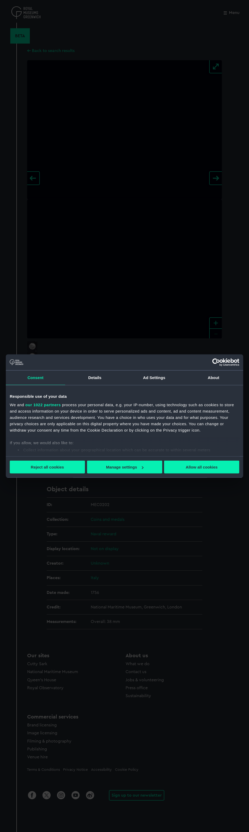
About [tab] (213, 377)
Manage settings (124, 467)
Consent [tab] (35, 377)
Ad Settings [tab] (154, 377)
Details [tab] (95, 377)
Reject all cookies (47, 467)
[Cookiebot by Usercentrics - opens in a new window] (216, 362)
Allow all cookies (202, 467)
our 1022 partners (43, 404)
